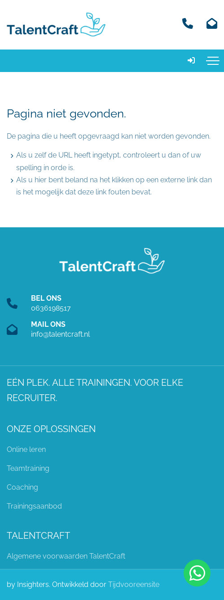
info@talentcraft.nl (60, 334)
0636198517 (51, 308)
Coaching (22, 487)
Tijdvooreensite (133, 584)
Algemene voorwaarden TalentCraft (66, 556)
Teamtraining (28, 468)
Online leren (26, 449)
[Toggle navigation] (213, 61)
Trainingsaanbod (34, 506)
